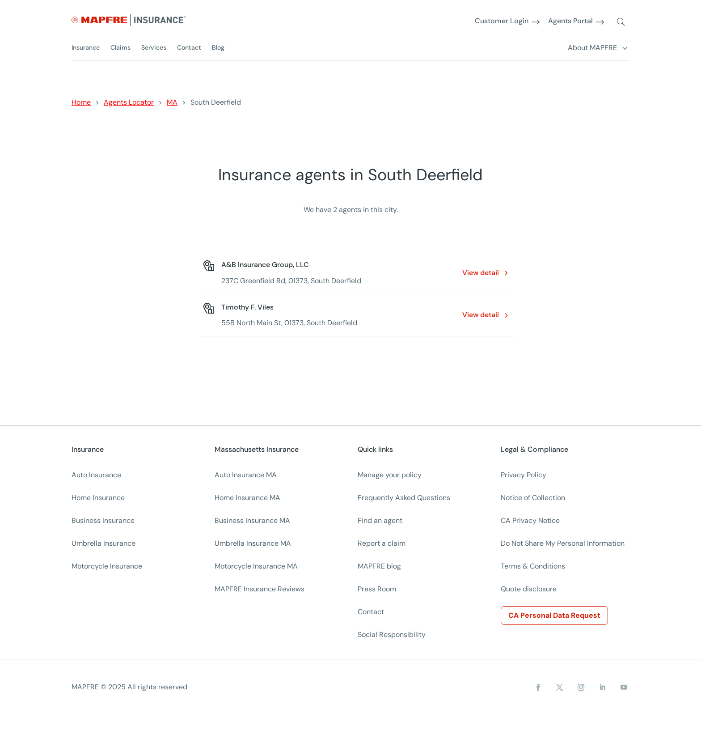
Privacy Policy (523, 475)
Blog (218, 47)
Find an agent (380, 520)
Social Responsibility (392, 634)
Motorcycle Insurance (107, 566)
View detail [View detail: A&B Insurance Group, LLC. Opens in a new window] (480, 272)
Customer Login (501, 21)
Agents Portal (570, 21)
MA (172, 102)
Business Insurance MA (252, 520)
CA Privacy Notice (530, 520)
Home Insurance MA (247, 497)
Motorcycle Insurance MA (256, 566)
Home (81, 102)
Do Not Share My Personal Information (563, 543)
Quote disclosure (529, 589)
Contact (189, 47)
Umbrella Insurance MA (253, 543)
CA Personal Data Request (554, 615)
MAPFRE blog (379, 566)
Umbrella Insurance (103, 543)
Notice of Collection (533, 497)
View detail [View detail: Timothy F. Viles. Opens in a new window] (480, 314)
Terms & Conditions (533, 566)
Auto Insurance (96, 475)
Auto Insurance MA (246, 475)
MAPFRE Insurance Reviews (259, 589)
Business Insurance (103, 520)
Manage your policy (390, 475)
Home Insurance (98, 497)
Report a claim (381, 543)
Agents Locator (129, 102)
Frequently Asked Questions (404, 497)
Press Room (377, 589)
